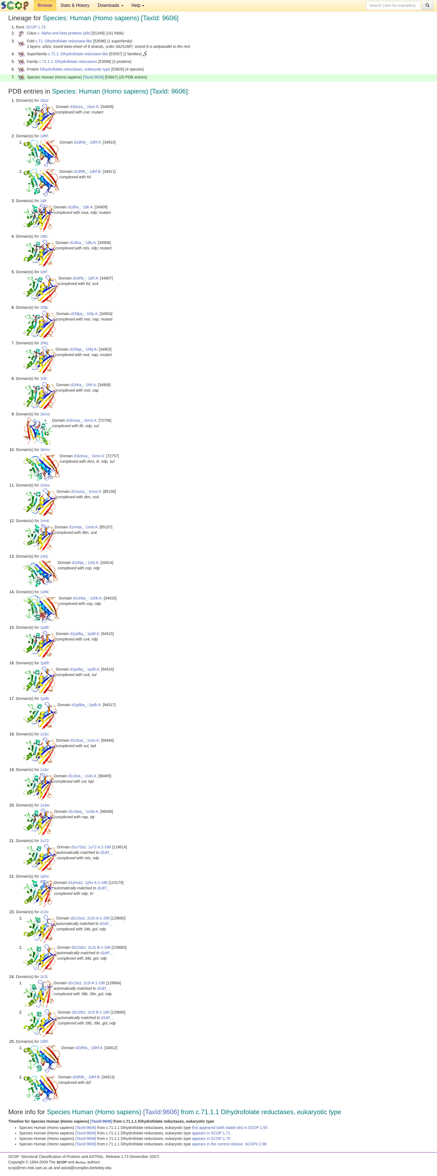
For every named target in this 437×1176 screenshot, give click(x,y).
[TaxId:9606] (93, 77)
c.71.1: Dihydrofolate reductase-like (78, 54)
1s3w (44, 805)
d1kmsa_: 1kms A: (81, 420)
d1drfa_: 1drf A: (86, 278)
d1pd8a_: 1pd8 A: (85, 633)
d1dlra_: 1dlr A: (81, 207)
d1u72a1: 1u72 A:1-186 (91, 847)
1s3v (44, 769)
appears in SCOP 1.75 (211, 1138)
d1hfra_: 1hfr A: (84, 385)
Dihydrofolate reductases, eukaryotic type (75, 69)
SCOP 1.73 (35, 27)
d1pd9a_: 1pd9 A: (85, 669)
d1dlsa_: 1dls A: (83, 242)
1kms (44, 414)
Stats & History (74, 5)
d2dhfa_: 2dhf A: (89, 1048)
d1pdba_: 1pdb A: (87, 705)
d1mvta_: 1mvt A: (83, 527)
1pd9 (44, 663)
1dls (43, 236)
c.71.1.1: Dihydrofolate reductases (68, 61)
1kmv (44, 449)
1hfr (43, 378)
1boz (44, 100)
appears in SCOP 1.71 (211, 1133)
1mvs (44, 485)
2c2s (44, 912)
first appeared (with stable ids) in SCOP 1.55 (229, 1127)
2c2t (43, 976)
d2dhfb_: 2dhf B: (86, 1077)
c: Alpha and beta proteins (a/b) (64, 33)
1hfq (44, 343)
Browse (45, 5)
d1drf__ (106, 852)
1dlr (43, 201)
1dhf (44, 136)
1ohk (44, 592)
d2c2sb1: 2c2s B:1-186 (90, 947)
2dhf (44, 1041)
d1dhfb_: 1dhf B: (88, 171)
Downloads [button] (110, 5)
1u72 (44, 841)
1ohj (43, 556)
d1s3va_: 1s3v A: (82, 776)
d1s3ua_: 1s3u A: (85, 740)
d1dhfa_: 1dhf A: (88, 142)
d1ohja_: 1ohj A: (85, 562)
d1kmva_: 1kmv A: (89, 456)
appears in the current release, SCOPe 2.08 (229, 1144)
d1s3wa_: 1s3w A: (83, 811)
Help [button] (138, 5)
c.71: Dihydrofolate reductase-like (63, 41)
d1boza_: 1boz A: (85, 106)
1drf (43, 272)
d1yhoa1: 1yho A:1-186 (87, 882)
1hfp (44, 307)
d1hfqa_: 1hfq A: (84, 349)
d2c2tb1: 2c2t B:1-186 (90, 1012)
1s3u (44, 734)
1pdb (44, 698)
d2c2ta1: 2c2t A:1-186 (86, 983)
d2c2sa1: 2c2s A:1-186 (90, 918)
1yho (44, 876)
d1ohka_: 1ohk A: (88, 598)
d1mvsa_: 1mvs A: (86, 491)
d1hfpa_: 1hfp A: (84, 314)
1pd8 (44, 627)
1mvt (44, 521)
